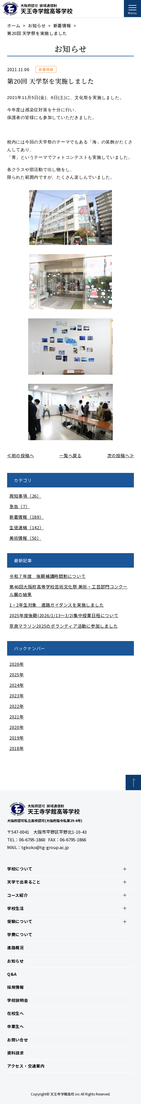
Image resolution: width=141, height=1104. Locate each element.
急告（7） (19, 506)
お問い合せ (17, 1040)
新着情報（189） (26, 517)
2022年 (16, 706)
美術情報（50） (25, 538)
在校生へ (15, 1013)
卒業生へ (15, 1026)
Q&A (12, 974)
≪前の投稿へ (20, 455)
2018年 (16, 748)
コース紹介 (17, 895)
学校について (19, 869)
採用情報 (15, 987)
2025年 (16, 674)
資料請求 (15, 1053)
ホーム (14, 25)
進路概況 (15, 947)
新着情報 (62, 25)
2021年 (16, 717)
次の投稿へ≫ (120, 455)
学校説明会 (17, 1000)
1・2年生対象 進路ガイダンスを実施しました (56, 605)
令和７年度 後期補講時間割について (47, 576)
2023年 (16, 696)
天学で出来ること (24, 882)
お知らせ (37, 25)
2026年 (16, 664)
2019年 (16, 738)
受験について (19, 921)
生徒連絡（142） (26, 527)
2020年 (16, 727)
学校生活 (15, 908)
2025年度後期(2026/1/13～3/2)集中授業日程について (63, 615)
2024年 (16, 685)
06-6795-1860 (32, 840)
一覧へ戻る (70, 455)
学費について (19, 934)
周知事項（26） (25, 496)
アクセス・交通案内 (26, 1066)
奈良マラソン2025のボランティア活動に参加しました (63, 626)
